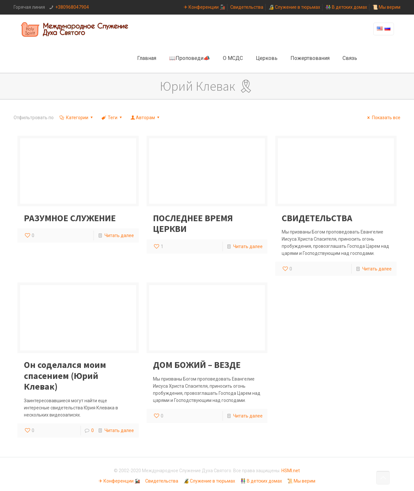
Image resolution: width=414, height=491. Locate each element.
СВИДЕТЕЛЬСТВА (317, 218)
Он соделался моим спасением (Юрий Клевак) (65, 375)
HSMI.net (290, 470)
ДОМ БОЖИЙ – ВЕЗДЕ (197, 365)
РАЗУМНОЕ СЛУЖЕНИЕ (70, 218)
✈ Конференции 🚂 (204, 7)
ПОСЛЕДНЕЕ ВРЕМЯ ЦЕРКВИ (193, 223)
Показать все (382, 117)
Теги (112, 117)
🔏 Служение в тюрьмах (294, 7)
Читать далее (119, 235)
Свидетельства (246, 7)
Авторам (145, 117)
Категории (76, 117)
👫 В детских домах (346, 7)
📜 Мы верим (386, 7)
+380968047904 (72, 7)
